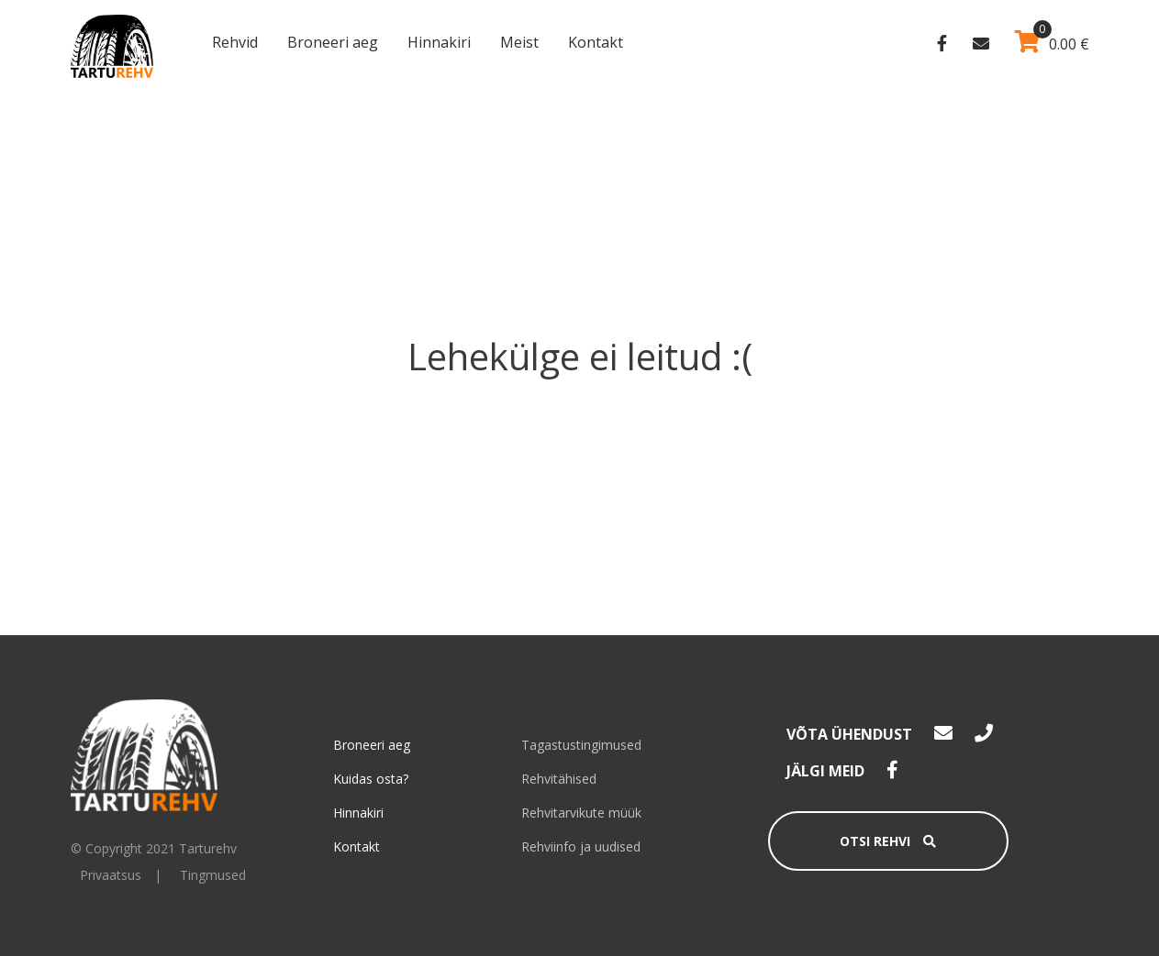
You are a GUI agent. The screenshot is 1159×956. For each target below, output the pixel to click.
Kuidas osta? (370, 778)
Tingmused (213, 875)
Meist (519, 42)
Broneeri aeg (332, 42)
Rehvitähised (558, 778)
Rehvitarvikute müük (581, 812)
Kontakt (595, 42)
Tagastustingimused (581, 744)
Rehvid (235, 42)
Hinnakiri (439, 42)
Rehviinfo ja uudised (581, 846)
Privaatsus (110, 875)
